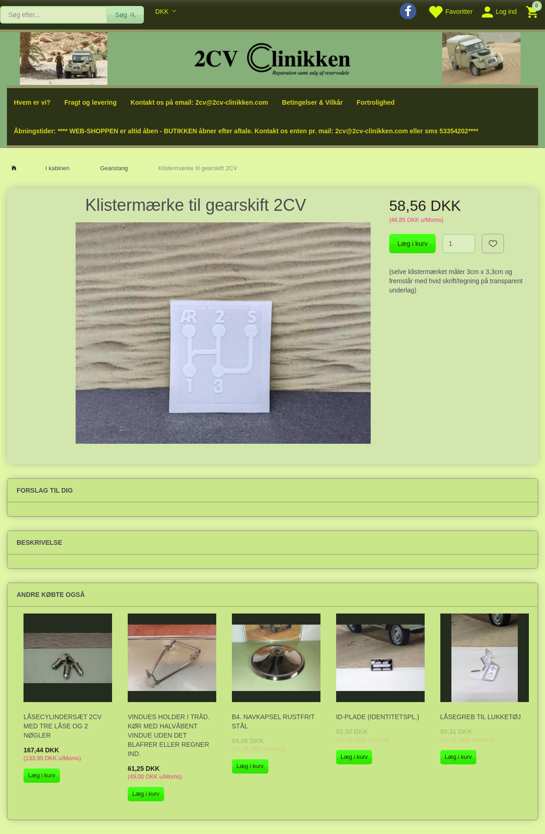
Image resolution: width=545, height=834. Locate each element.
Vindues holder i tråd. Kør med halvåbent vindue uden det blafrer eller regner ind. (169, 735)
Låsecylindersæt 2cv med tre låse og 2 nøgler (62, 726)
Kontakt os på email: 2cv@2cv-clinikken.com (199, 102)
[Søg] (125, 15)
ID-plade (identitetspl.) (377, 717)
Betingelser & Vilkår (312, 102)
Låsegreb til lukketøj (480, 717)
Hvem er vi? (32, 102)
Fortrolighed (375, 102)
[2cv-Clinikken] (272, 58)
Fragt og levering (90, 102)
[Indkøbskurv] (533, 11)
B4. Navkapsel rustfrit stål (273, 721)
